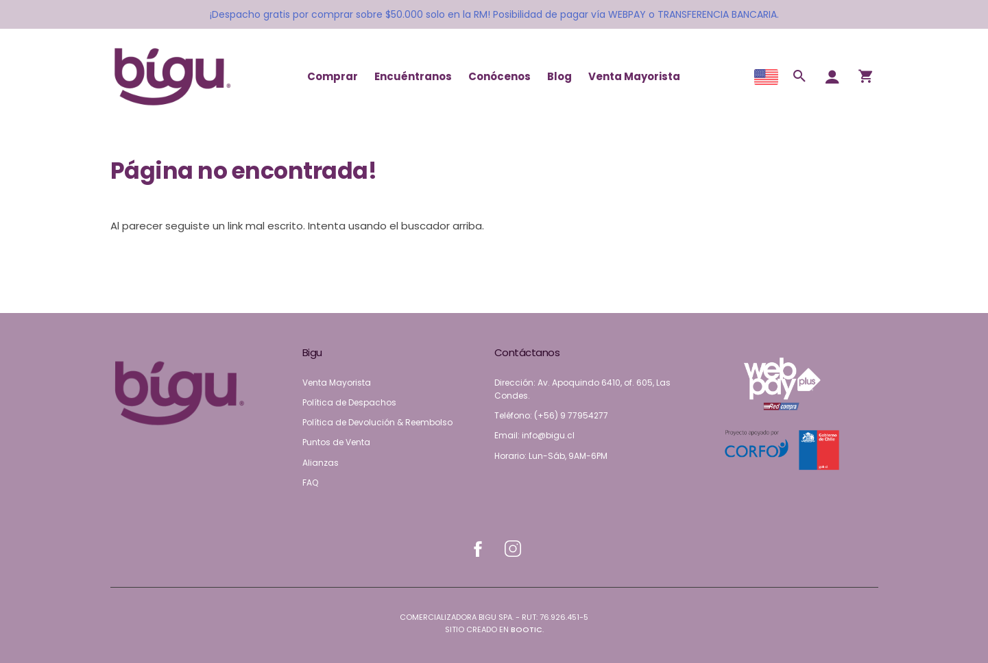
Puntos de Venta (336, 442)
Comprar (332, 76)
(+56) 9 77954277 (571, 415)
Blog (559, 76)
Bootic (526, 629)
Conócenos (499, 76)
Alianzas (320, 462)
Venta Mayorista (634, 76)
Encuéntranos (413, 76)
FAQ (310, 482)
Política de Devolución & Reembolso (377, 422)
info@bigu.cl (548, 435)
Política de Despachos (349, 402)
